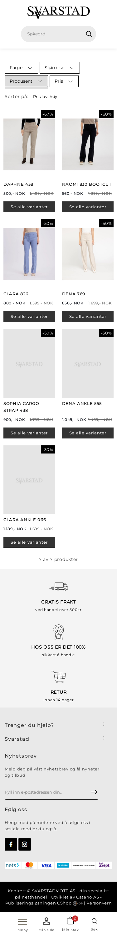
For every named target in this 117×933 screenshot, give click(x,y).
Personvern (99, 902)
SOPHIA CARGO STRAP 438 (21, 407)
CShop (70, 902)
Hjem (49, 55)
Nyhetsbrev (21, 756)
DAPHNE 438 (18, 184)
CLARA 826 (15, 293)
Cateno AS (87, 896)
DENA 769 (73, 293)
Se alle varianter (29, 206)
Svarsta (15, 739)
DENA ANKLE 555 (82, 403)
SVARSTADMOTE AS (54, 890)
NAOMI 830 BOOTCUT (87, 184)
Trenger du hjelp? (29, 725)
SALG (67, 55)
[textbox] (61, 34)
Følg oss (16, 809)
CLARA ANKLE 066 (24, 519)
